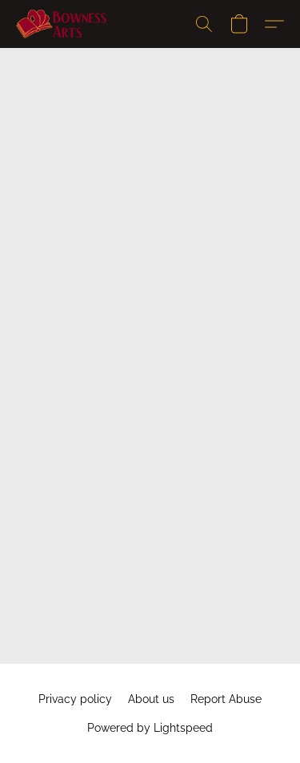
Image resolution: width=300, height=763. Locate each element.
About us (151, 699)
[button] (64, 24)
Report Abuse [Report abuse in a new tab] (226, 699)
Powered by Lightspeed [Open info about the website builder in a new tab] (150, 727)
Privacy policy (75, 699)
